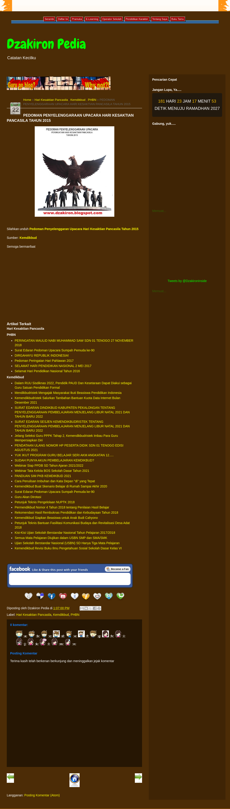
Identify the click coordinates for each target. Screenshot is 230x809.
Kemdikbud (77, 99)
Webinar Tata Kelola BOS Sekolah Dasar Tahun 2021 (52, 471)
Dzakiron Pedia (46, 44)
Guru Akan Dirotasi (28, 497)
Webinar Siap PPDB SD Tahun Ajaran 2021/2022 (49, 465)
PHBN (92, 99)
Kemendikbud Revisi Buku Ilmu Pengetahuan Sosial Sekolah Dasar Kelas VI (68, 548)
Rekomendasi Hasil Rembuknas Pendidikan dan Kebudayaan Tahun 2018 (66, 512)
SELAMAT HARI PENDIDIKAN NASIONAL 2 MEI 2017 (53, 366)
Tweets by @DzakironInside (187, 281)
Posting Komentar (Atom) (42, 795)
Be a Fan (118, 569)
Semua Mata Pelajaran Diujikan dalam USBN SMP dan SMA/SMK (61, 538)
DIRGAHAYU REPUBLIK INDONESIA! (42, 355)
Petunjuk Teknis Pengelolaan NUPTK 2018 (45, 502)
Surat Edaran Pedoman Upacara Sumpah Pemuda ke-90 (54, 350)
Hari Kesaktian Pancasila (51, 99)
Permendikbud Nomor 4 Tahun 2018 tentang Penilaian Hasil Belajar (62, 507)
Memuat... (159, 211)
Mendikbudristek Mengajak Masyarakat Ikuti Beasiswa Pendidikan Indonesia (68, 393)
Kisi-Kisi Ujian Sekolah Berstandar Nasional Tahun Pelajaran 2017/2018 (65, 532)
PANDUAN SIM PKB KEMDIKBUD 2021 (43, 476)
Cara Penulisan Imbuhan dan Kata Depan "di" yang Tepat (55, 481)
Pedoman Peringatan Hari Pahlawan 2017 (44, 360)
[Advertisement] (74, 285)
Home (27, 99)
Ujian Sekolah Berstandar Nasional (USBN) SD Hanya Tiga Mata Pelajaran (67, 543)
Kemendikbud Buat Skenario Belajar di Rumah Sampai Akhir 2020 (61, 486)
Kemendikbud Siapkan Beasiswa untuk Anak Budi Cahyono (56, 518)
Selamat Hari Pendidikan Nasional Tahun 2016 (47, 371)
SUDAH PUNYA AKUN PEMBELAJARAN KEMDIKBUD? (54, 460)
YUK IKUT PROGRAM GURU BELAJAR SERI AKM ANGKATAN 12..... (64, 455)
